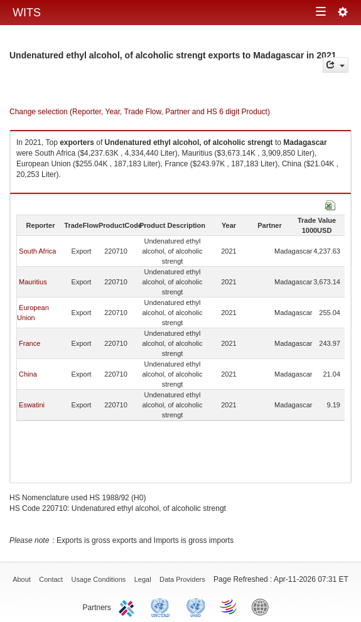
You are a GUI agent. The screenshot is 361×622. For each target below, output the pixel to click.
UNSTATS (195, 606)
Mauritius (33, 282)
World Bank (263, 606)
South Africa (37, 251)
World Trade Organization (229, 606)
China (28, 374)
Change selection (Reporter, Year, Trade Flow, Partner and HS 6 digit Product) (139, 111)
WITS (27, 12)
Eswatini (32, 405)
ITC (128, 606)
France (29, 343)
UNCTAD (162, 606)
